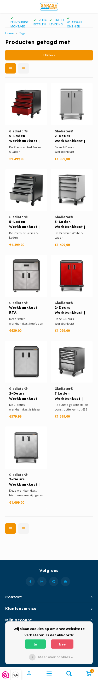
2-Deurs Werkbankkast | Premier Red (70, 310)
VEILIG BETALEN (40, 22)
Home (9, 33)
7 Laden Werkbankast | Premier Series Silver (69, 396)
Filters (49, 55)
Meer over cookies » (55, 657)
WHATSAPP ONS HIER (74, 22)
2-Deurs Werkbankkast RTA (23, 396)
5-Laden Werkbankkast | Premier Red (24, 139)
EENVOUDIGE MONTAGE (19, 22)
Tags (22, 33)
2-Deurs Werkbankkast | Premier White (70, 139)
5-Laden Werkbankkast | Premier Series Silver (24, 224)
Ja (35, 644)
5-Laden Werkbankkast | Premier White (70, 224)
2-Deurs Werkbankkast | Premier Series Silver (24, 482)
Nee (62, 644)
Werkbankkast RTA (23, 310)
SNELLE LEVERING (57, 22)
